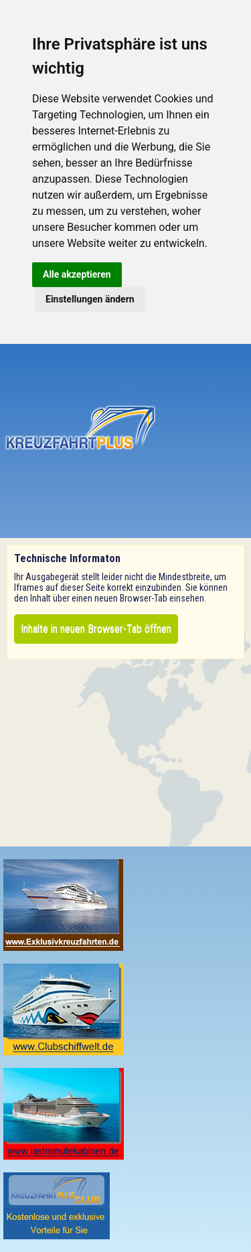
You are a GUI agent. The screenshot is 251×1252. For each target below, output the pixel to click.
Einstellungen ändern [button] (90, 299)
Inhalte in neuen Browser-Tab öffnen (96, 628)
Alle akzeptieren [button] (77, 274)
